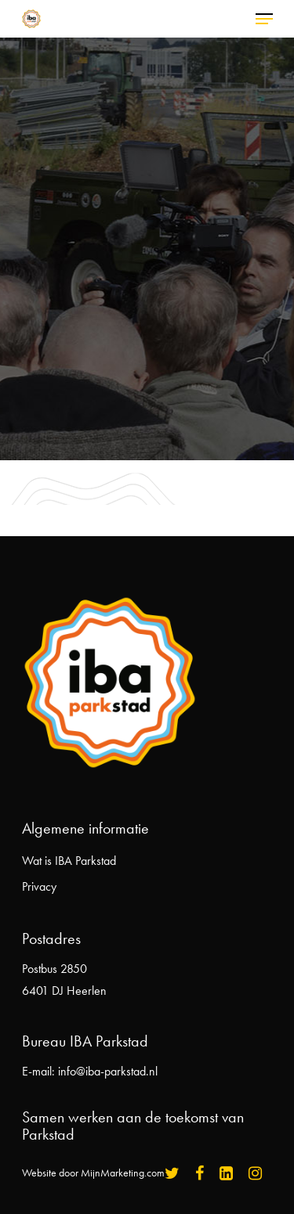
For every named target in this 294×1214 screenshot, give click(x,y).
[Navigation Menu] (264, 19)
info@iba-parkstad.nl (108, 1071)
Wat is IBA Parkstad (69, 860)
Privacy (39, 886)
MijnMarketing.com (123, 1173)
